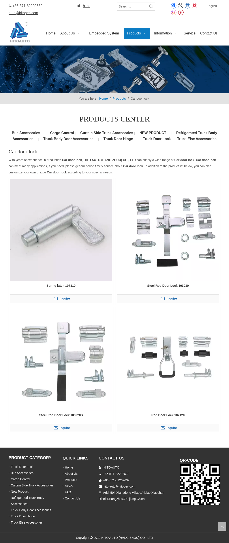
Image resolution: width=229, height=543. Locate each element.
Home (69, 467)
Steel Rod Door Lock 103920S (61, 415)
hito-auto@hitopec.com (119, 486)
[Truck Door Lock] (200, 484)
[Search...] (132, 6)
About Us (71, 473)
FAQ (68, 492)
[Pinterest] (181, 12)
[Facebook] (173, 5)
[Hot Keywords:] (151, 6)
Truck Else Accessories (196, 139)
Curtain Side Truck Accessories (107, 133)
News (69, 486)
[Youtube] (194, 5)
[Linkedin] (187, 5)
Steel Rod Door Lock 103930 (168, 285)
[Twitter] (180, 5)
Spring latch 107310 (61, 285)
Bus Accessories (26, 133)
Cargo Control (62, 133)
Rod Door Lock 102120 (168, 415)
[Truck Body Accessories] (114, 69)
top (222, 526)
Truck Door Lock (157, 139)
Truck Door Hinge (118, 139)
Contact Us (72, 498)
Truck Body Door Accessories (68, 139)
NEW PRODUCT (152, 133)
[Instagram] (174, 12)
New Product (20, 491)
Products (71, 480)
